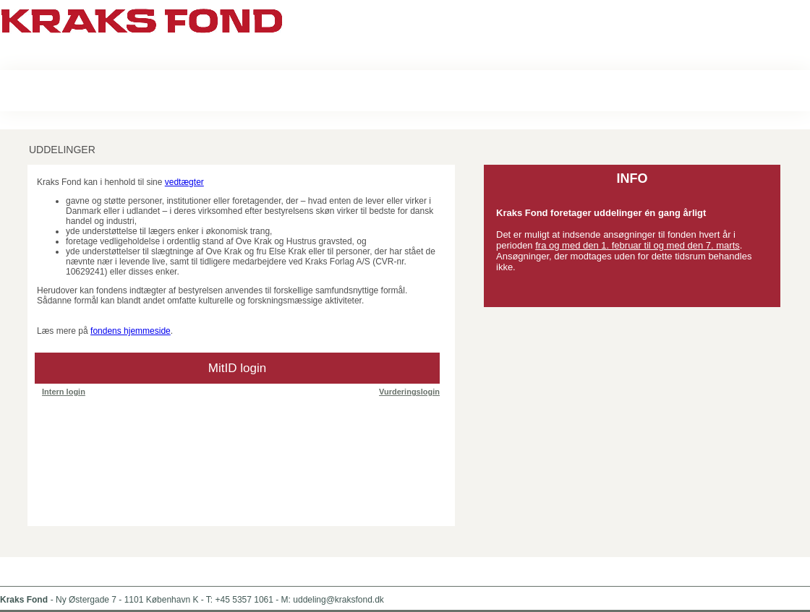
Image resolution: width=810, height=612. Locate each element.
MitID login (237, 368)
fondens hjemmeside (130, 331)
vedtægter (184, 182)
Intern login (63, 391)
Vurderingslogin (409, 391)
